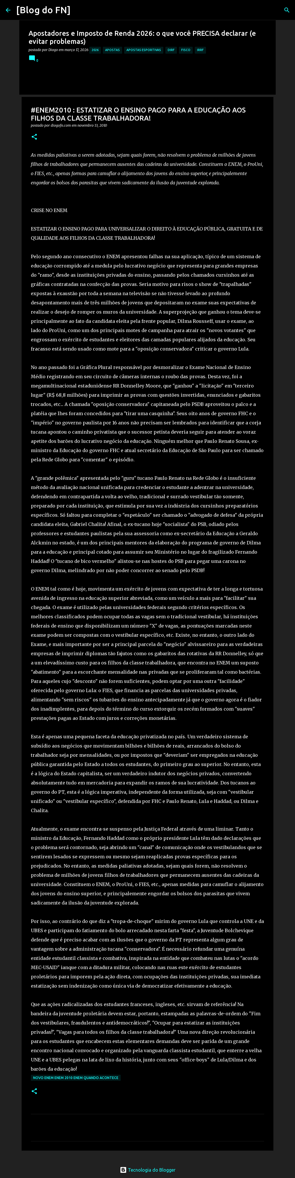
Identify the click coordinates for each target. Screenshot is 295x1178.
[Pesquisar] (78, 10)
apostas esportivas (143, 50)
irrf (200, 50)
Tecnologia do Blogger (147, 1170)
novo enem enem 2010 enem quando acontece (75, 1078)
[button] (34, 137)
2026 (95, 50)
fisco (185, 50)
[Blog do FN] (43, 10)
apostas (112, 50)
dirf (171, 50)
